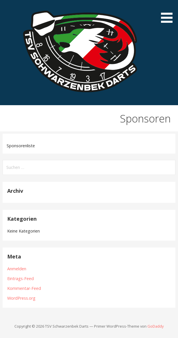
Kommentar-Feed (24, 288)
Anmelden (16, 268)
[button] (169, 12)
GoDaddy (155, 326)
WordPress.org (21, 298)
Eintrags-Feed (20, 278)
